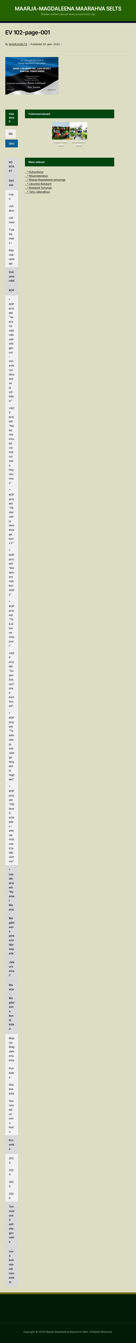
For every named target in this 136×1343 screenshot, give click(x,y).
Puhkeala (11, 1073)
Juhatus (11, 208)
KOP (11, 290)
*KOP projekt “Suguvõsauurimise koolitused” (11, 680)
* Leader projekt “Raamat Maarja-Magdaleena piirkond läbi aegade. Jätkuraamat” (11, 922)
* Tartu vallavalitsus (37, 191)
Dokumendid (11, 276)
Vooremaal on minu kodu (11, 1116)
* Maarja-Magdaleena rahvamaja (45, 179)
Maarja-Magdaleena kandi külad (11, 1007)
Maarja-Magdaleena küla (11, 1049)
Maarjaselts (18, 44)
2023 (11, 1160)
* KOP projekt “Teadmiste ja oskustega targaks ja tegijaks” (11, 746)
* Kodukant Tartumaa (38, 187)
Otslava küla (11, 1089)
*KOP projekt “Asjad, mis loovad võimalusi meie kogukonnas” (11, 445)
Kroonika (11, 1144)
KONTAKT (11, 167)
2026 (11, 1196)
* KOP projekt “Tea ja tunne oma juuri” (11, 623)
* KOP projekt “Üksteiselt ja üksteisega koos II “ (11, 517)
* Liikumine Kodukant (38, 183)
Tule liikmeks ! (11, 236)
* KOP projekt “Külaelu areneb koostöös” (11, 572)
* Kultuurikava (34, 171)
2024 (11, 1172)
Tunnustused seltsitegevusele (11, 1224)
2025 (11, 1184)
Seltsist (11, 183)
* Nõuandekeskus (36, 175)
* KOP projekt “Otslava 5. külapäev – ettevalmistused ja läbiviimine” (11, 824)
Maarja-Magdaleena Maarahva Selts (68, 8)
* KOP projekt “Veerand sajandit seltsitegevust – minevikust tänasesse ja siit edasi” (11, 350)
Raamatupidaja (11, 257)
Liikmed (11, 220)
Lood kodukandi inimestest (11, 1267)
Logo (11, 196)
